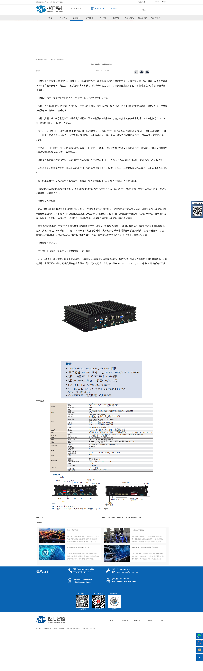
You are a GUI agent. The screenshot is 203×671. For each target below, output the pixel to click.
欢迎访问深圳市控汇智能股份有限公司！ (49, 2)
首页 (50, 18)
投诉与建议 (155, 18)
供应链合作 (142, 18)
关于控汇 (102, 18)
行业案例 (76, 18)
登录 (139, 2)
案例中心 (60, 59)
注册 (143, 2)
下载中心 (116, 18)
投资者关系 (129, 18)
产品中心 (63, 18)
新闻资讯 (89, 18)
